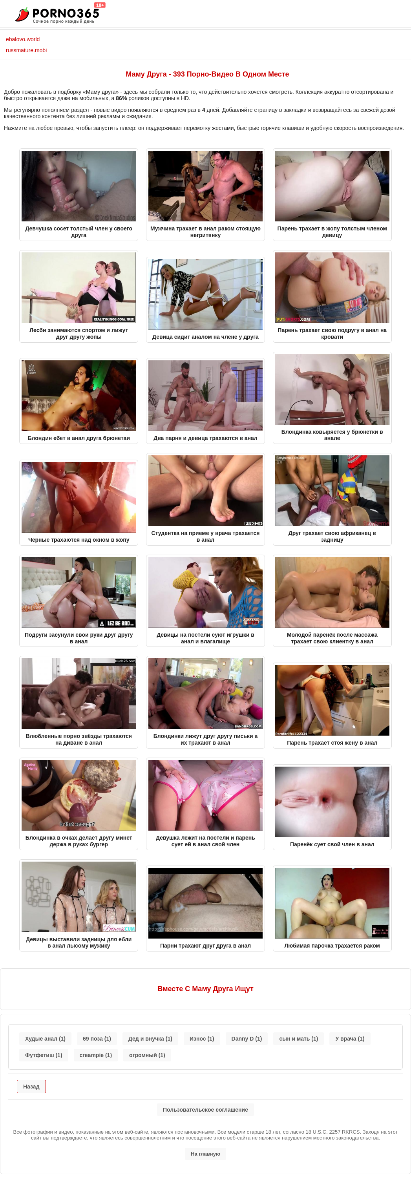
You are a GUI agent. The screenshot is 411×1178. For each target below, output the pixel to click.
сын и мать (298, 1039)
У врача (349, 1039)
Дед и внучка (150, 1039)
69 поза (97, 1039)
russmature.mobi (26, 50)
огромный (147, 1055)
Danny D (247, 1039)
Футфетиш (43, 1055)
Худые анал (45, 1039)
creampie (96, 1055)
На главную (205, 1154)
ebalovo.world (23, 39)
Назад (31, 1086)
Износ (202, 1039)
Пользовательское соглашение (205, 1110)
